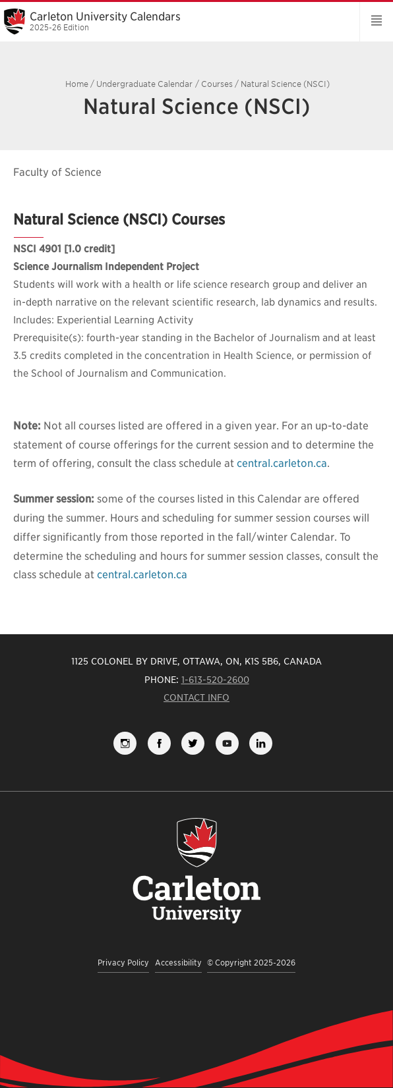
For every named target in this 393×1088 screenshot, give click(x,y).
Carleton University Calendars (175, 21)
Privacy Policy (123, 962)
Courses (217, 84)
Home (76, 84)
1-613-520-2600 (215, 679)
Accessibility (178, 962)
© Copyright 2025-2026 (251, 962)
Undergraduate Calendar (144, 84)
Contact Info (196, 697)
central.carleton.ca (282, 463)
